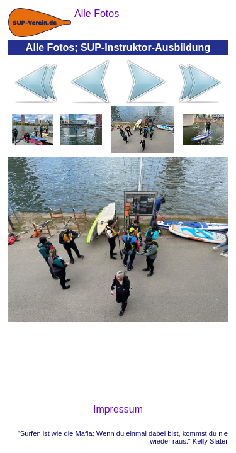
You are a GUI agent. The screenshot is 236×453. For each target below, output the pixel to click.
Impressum (118, 409)
